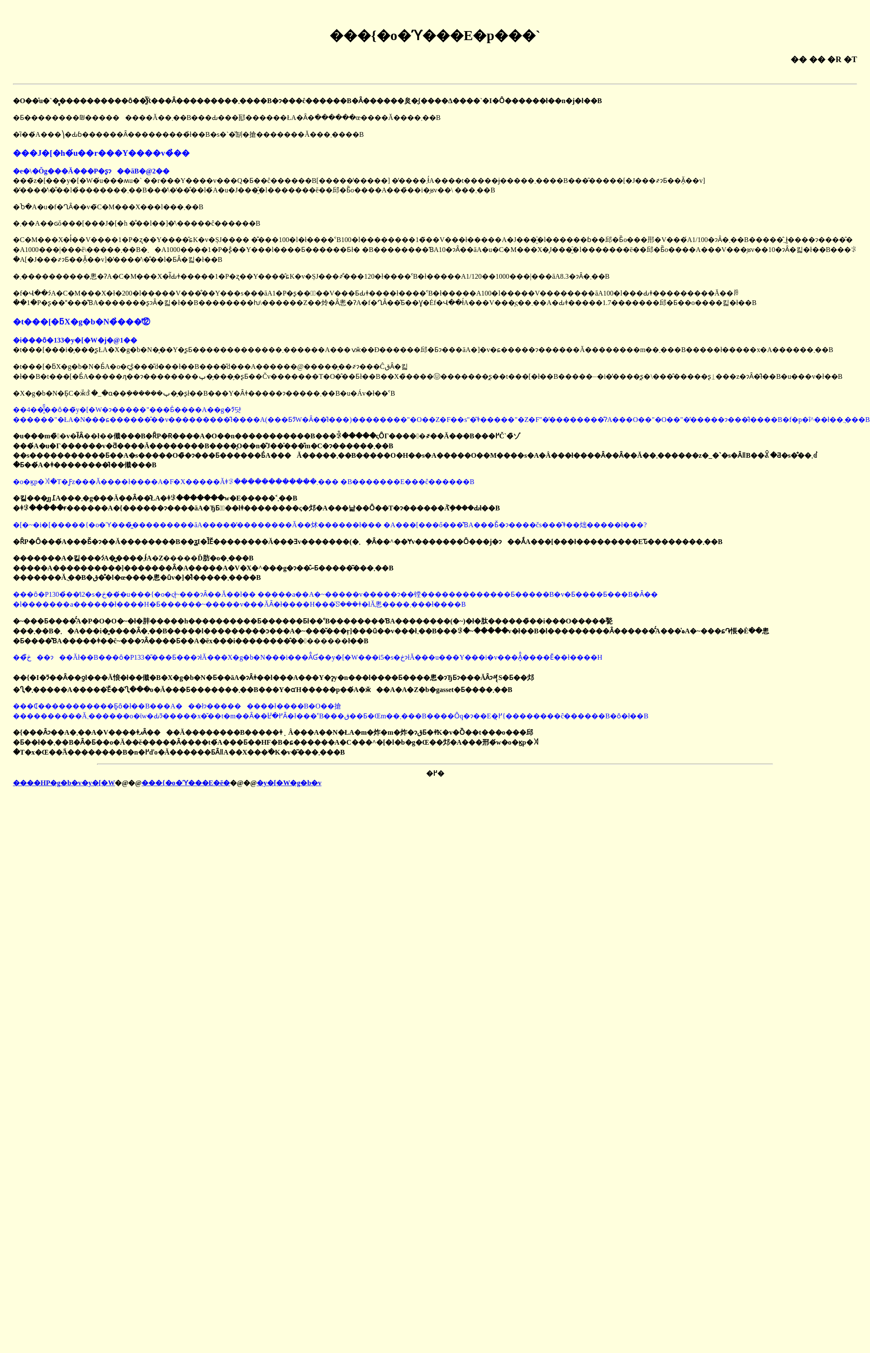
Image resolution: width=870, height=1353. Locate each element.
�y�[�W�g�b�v (289, 783)
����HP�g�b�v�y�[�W (64, 783)
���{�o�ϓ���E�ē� (185, 783)
